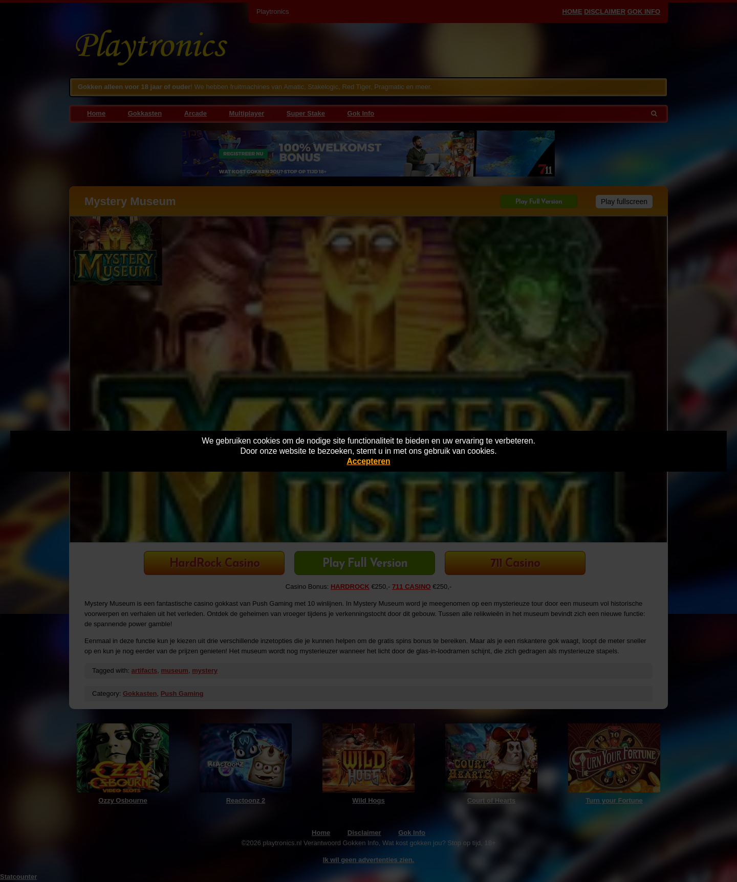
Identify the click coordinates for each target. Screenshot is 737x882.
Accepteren (369, 461)
